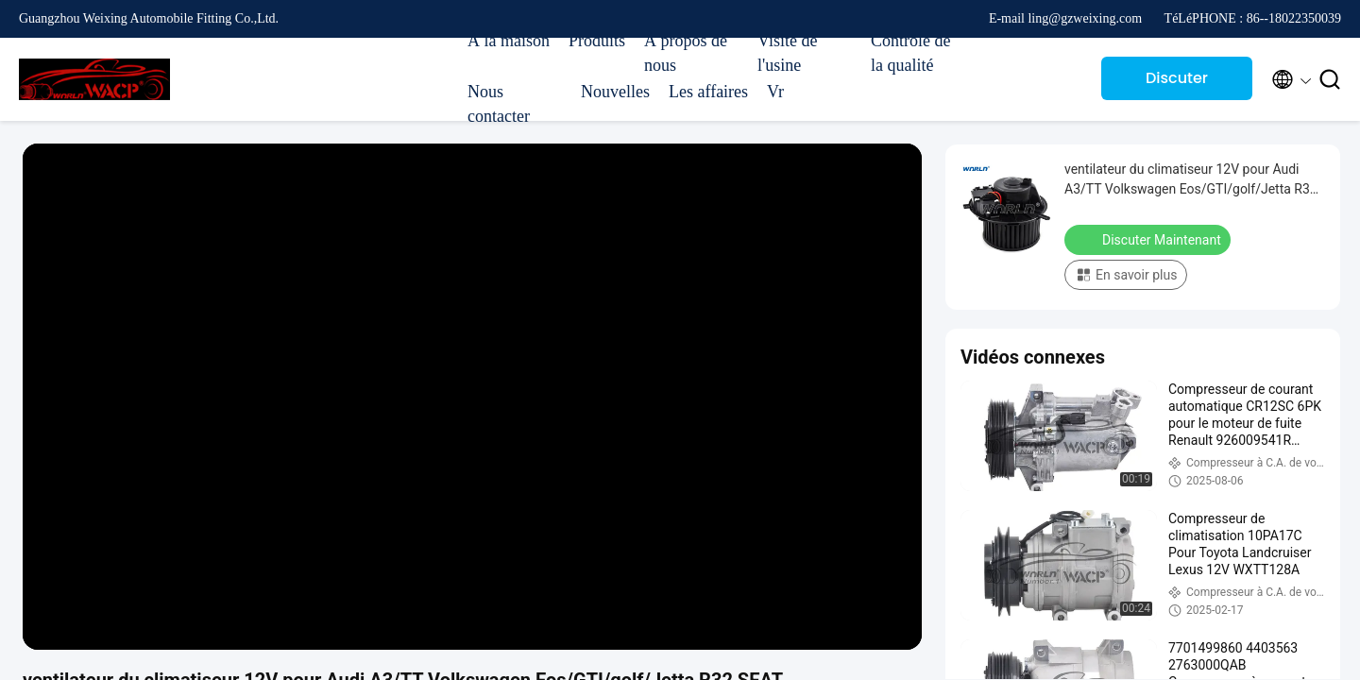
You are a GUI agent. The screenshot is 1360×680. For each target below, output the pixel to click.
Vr (775, 91)
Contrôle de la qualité (910, 53)
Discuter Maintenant (1177, 83)
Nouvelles (615, 91)
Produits (597, 40)
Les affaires (708, 91)
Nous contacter (499, 104)
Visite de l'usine (787, 53)
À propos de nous (685, 53)
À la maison (509, 40)
